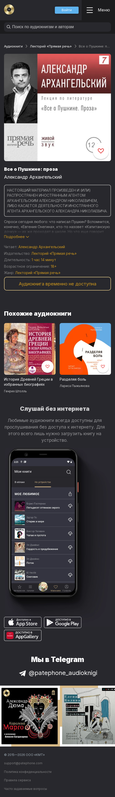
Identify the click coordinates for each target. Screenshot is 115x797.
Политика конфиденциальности (28, 772)
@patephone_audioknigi (57, 672)
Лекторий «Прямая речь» (51, 46)
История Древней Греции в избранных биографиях (28, 382)
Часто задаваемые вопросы (25, 789)
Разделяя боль (73, 379)
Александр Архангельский (33, 177)
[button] (67, 10)
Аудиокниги (13, 46)
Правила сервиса (17, 780)
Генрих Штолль (15, 391)
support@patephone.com (23, 763)
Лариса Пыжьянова (74, 386)
